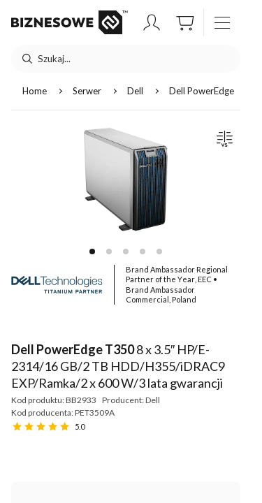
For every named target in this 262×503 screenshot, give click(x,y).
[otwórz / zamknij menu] (222, 22)
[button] (151, 22)
